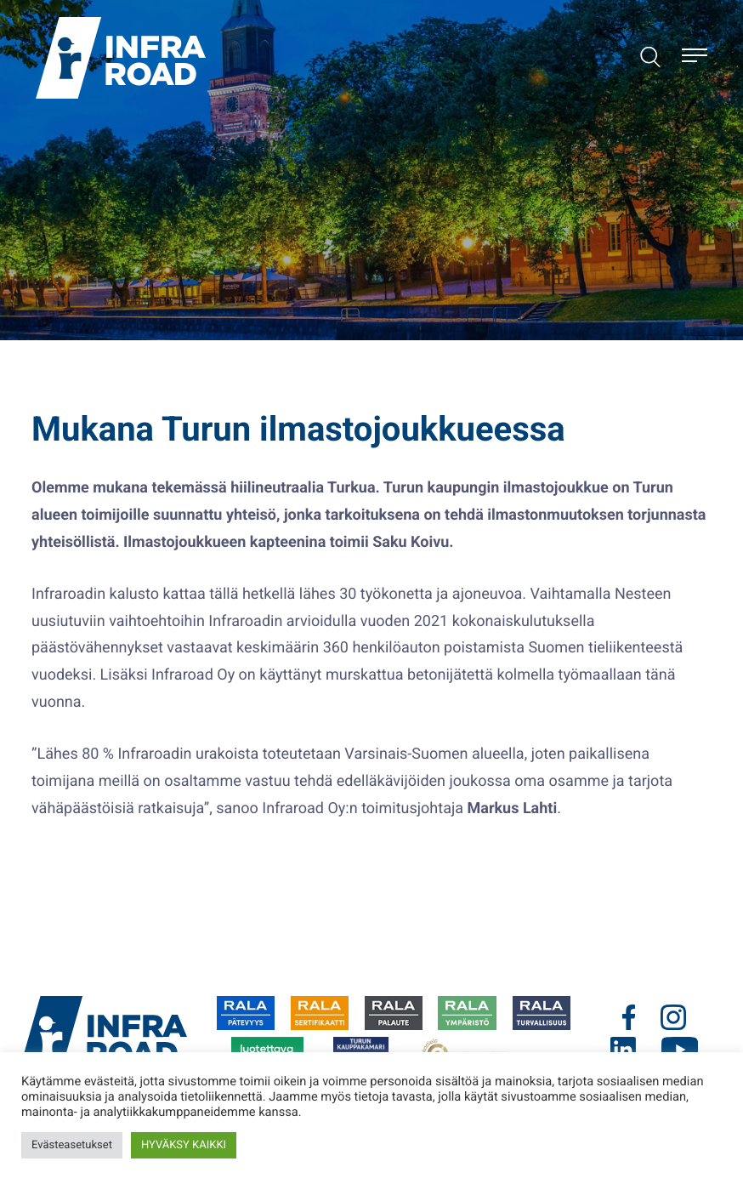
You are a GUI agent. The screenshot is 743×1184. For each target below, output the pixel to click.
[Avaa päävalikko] (694, 58)
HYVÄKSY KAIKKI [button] (183, 1145)
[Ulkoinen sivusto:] (246, 1013)
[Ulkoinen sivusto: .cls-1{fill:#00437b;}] (639, 1017)
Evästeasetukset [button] (71, 1145)
